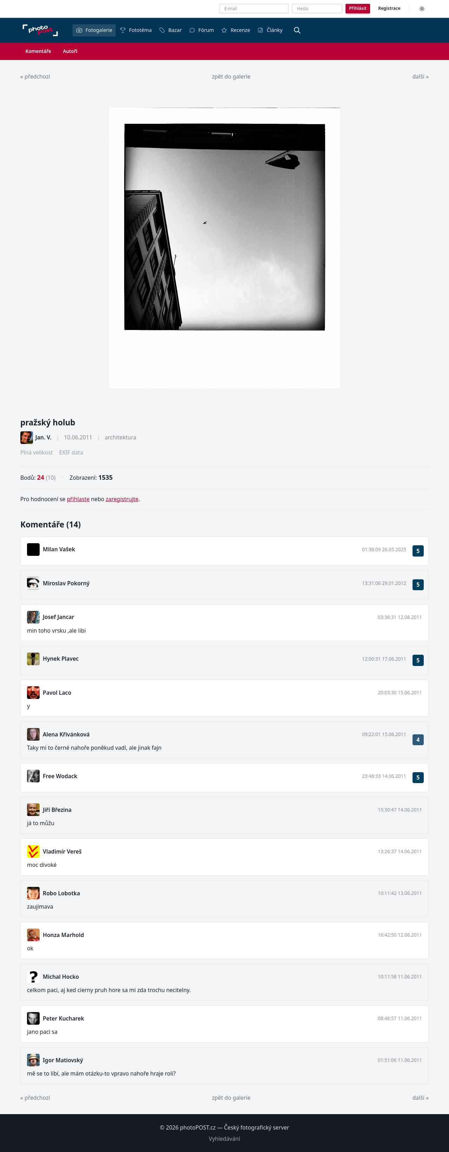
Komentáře (38, 51)
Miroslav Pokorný (66, 583)
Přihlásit (358, 8)
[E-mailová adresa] (254, 8)
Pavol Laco (57, 692)
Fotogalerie (94, 30)
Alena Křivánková (66, 734)
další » (421, 76)
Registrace (389, 8)
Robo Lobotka (61, 893)
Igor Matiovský (63, 1060)
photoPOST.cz (198, 1127)
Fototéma (136, 30)
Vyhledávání (224, 1139)
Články (270, 30)
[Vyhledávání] (297, 30)
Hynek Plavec (61, 658)
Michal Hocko (61, 977)
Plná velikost (36, 452)
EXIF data (71, 452)
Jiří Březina (57, 810)
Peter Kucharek (63, 1018)
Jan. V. (43, 437)
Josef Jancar (58, 617)
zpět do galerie (231, 76)
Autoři (70, 51)
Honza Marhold (63, 935)
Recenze (235, 30)
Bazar (170, 30)
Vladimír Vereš (62, 851)
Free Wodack (60, 776)
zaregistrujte (122, 499)
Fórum (201, 30)
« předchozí (35, 76)
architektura (120, 437)
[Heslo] (317, 8)
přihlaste (78, 499)
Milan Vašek (59, 549)
